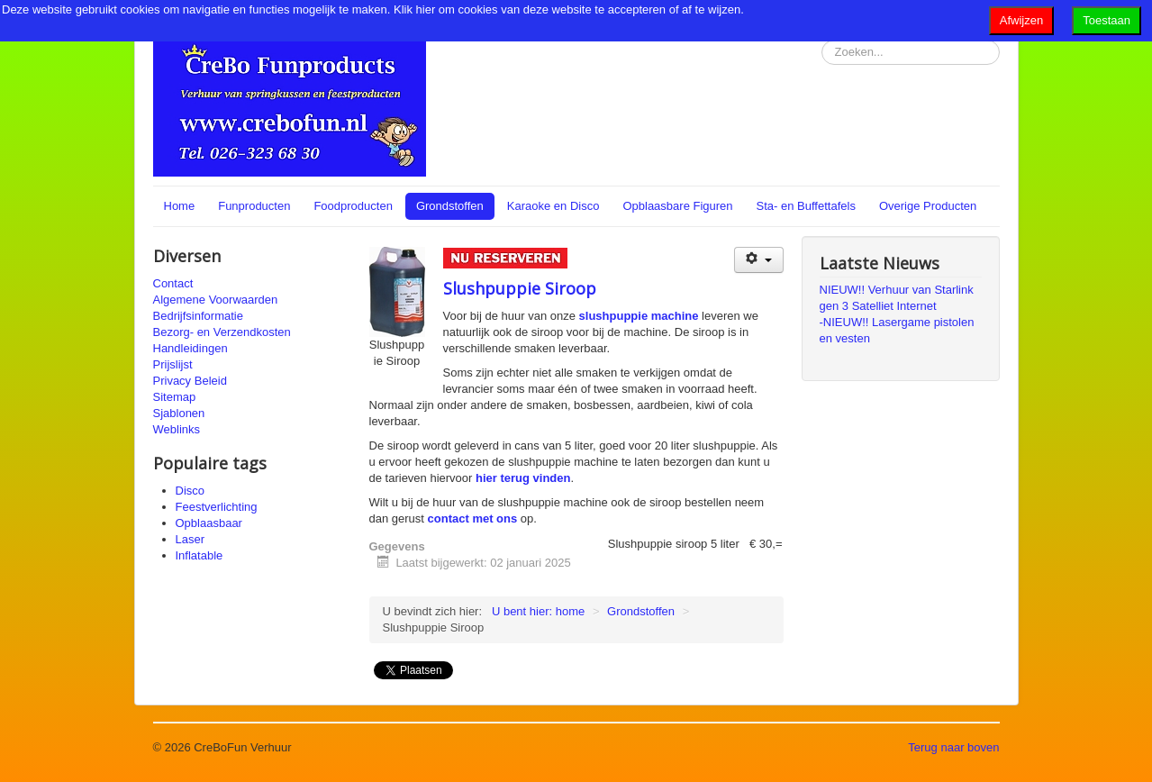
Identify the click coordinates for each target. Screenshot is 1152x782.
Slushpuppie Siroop (519, 288)
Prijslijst (173, 364)
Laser (190, 539)
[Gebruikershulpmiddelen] (759, 260)
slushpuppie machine (639, 316)
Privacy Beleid (190, 380)
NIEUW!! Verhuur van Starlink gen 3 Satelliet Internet (897, 298)
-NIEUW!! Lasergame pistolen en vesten (897, 330)
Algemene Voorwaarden (215, 299)
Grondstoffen (450, 206)
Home (179, 206)
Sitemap (174, 397)
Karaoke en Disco (553, 206)
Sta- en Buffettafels (806, 206)
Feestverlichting (217, 507)
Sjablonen (179, 413)
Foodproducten (352, 206)
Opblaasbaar (209, 523)
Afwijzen (1021, 20)
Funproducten (254, 206)
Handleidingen (190, 348)
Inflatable (199, 555)
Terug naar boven (953, 747)
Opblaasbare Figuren (677, 206)
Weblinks (177, 429)
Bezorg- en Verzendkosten (222, 332)
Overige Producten (927, 206)
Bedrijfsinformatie (198, 316)
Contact (173, 283)
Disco (190, 490)
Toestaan (1106, 20)
